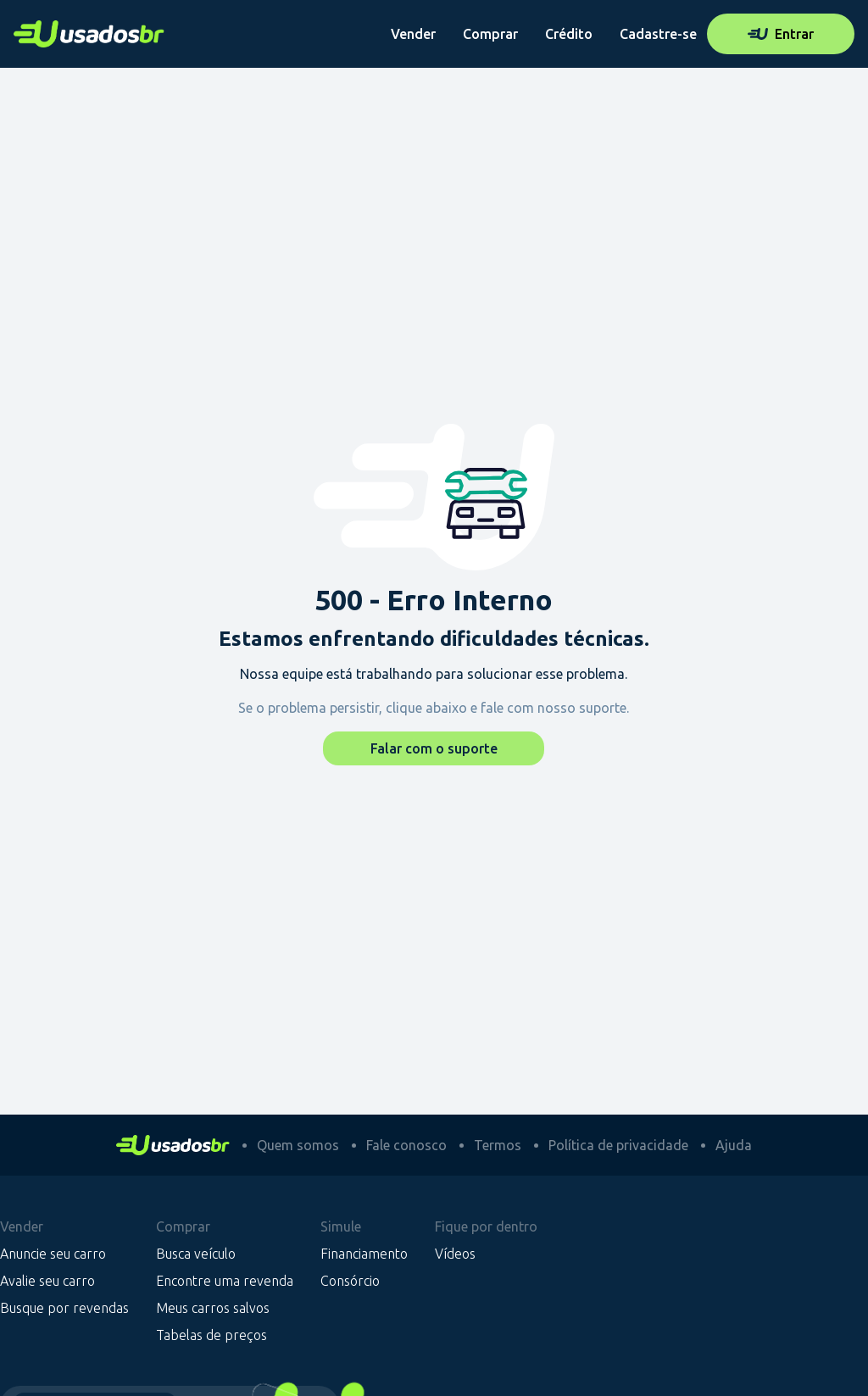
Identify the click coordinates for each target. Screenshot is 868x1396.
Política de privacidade (618, 1145)
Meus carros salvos (213, 1307)
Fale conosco (406, 1145)
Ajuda (733, 1145)
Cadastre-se (658, 34)
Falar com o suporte (434, 748)
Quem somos (298, 1145)
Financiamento (364, 1253)
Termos (497, 1145)
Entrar (781, 33)
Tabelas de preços (211, 1335)
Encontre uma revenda (224, 1280)
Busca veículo (196, 1253)
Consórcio (350, 1280)
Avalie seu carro (47, 1280)
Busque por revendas (64, 1307)
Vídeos (455, 1253)
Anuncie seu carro (53, 1253)
